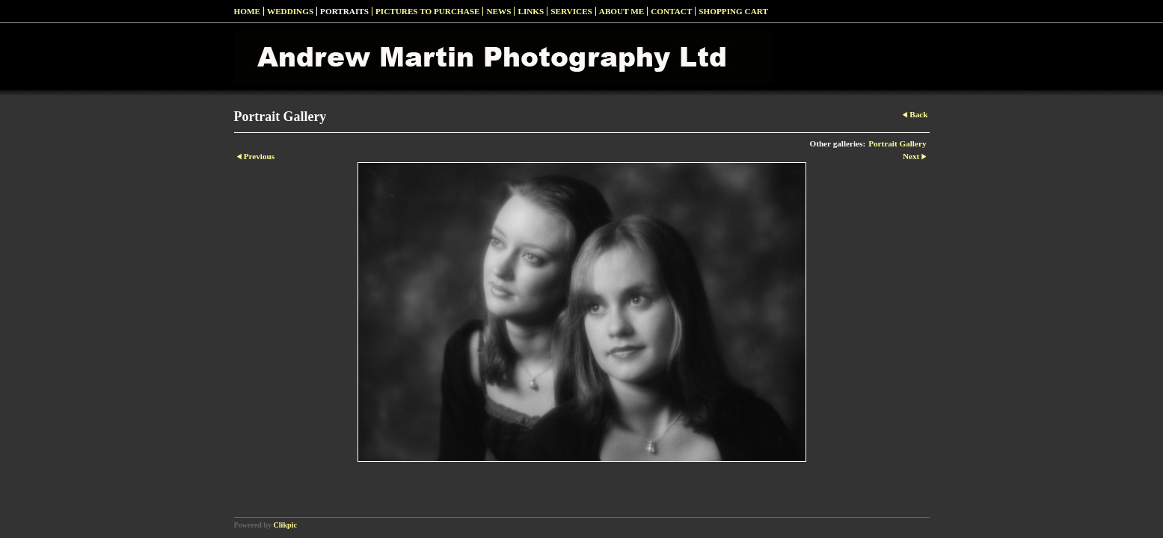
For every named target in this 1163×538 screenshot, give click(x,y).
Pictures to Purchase (427, 11)
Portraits (344, 11)
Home (247, 11)
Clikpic (285, 525)
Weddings (290, 11)
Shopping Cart (733, 11)
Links (531, 11)
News (498, 11)
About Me (621, 11)
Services (571, 11)
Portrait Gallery (897, 143)
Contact (671, 11)
